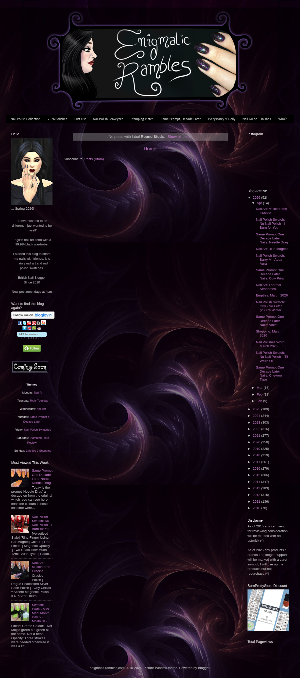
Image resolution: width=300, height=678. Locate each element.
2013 (257, 488)
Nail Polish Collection (25, 119)
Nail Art (38, 392)
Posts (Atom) (94, 159)
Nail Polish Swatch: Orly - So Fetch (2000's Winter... (270, 306)
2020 (257, 442)
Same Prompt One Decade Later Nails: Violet (270, 320)
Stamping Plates (142, 119)
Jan (260, 401)
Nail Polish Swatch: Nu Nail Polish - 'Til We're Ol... (272, 357)
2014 (257, 482)
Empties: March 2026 (272, 295)
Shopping (45, 450)
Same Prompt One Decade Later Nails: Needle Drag (42, 477)
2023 (257, 422)
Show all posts (180, 137)
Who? (282, 119)
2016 (257, 468)
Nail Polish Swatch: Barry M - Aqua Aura (270, 259)
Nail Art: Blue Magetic (272, 249)
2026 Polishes (57, 119)
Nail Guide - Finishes (256, 119)
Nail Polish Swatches (37, 429)
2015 (257, 475)
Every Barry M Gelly (221, 119)
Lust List (80, 119)
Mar (260, 388)
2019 (257, 449)
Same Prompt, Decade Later (181, 119)
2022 (257, 429)
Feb (260, 394)
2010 (257, 508)
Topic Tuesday (39, 400)
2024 (257, 416)
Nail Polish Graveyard (108, 119)
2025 (257, 409)
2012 (257, 495)
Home (150, 148)
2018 (257, 455)
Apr (260, 203)
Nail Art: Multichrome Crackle (41, 567)
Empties (31, 450)
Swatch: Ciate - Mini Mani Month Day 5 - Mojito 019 (41, 613)
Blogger (204, 668)
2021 (257, 435)
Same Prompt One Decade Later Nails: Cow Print (270, 274)
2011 (257, 501)
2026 (257, 197)
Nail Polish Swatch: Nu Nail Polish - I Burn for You (42, 523)
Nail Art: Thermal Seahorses (268, 287)
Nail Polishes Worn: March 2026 (271, 344)
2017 (257, 462)
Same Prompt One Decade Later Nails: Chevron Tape (270, 374)
